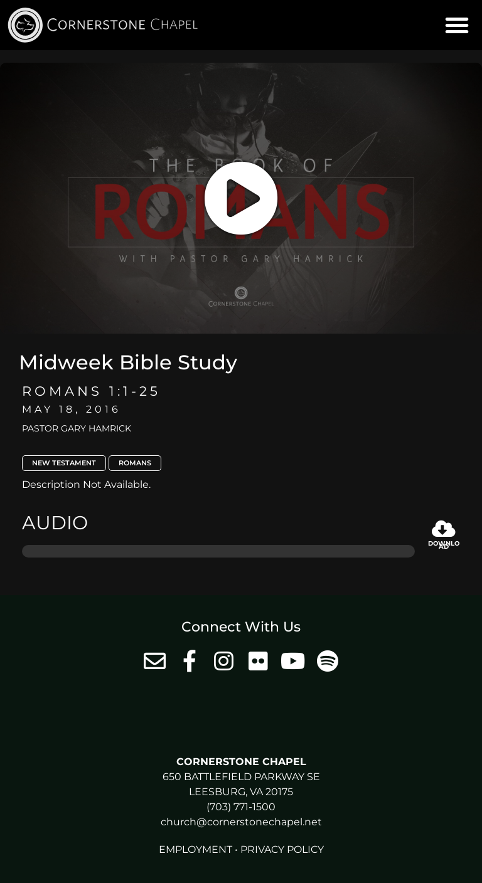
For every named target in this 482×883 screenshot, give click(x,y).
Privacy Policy (282, 849)
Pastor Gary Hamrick (76, 428)
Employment (195, 849)
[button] (457, 25)
